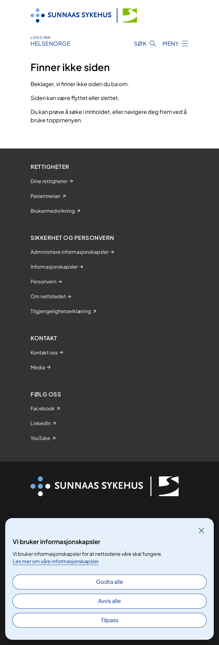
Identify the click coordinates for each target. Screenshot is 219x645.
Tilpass (109, 619)
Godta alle (109, 581)
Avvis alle (109, 600)
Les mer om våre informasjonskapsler (56, 561)
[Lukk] (201, 530)
